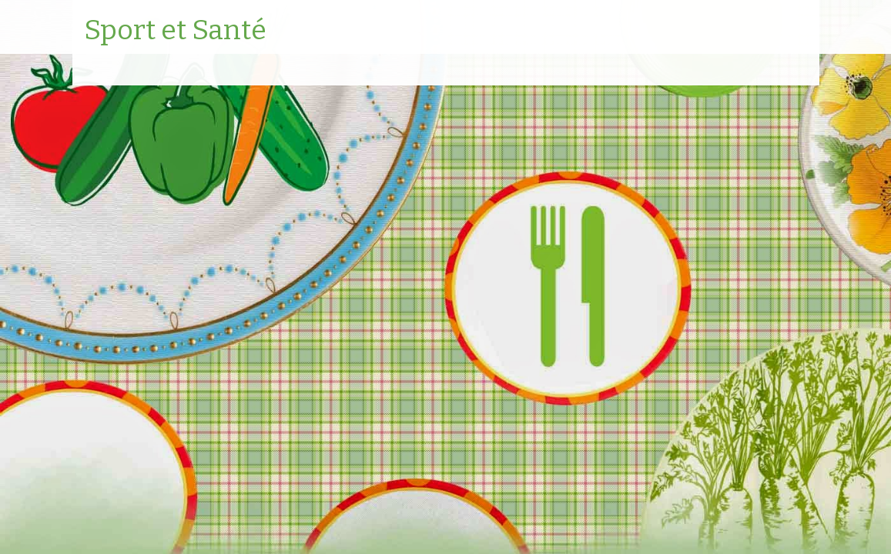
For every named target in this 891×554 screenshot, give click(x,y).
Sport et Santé (175, 30)
